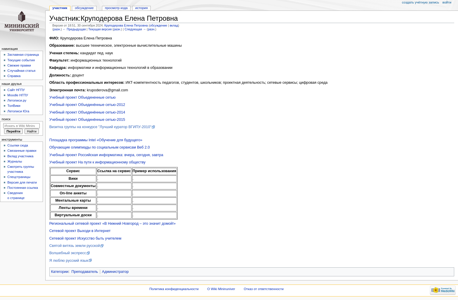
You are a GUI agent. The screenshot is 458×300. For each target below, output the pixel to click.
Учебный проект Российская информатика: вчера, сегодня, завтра (106, 155)
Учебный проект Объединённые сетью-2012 (87, 105)
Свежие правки (19, 65)
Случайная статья (21, 70)
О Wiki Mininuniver (221, 289)
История (141, 8)
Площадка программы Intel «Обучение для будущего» (96, 140)
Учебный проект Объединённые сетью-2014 (87, 112)
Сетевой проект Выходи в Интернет (80, 231)
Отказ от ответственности (263, 289)
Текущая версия (100, 29)
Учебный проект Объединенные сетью (82, 97)
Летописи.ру (16, 100)
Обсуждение (84, 8)
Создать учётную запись (420, 2)
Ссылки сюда (17, 145)
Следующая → (135, 29)
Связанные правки (21, 150)
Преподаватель (84, 272)
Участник (59, 8)
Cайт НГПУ (16, 90)
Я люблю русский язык (68, 261)
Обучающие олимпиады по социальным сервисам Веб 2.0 (99, 147)
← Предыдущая (74, 29)
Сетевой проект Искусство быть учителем (85, 238)
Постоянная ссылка (22, 187)
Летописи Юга (18, 111)
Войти (447, 2)
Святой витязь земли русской (74, 246)
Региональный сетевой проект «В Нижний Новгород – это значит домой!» (112, 223)
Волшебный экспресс (67, 253)
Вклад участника (20, 156)
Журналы (14, 161)
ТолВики (13, 105)
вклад (174, 25)
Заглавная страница (23, 54)
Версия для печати (22, 182)
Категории (60, 272)
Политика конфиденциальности (174, 289)
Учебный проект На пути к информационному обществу (97, 162)
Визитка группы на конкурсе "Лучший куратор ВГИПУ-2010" (100, 127)
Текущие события (21, 60)
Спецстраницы (18, 177)
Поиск (6, 119)
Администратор (115, 272)
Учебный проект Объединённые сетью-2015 (87, 120)
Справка (13, 76)
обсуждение (158, 25)
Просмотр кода (116, 8)
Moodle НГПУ (17, 95)
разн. (57, 29)
